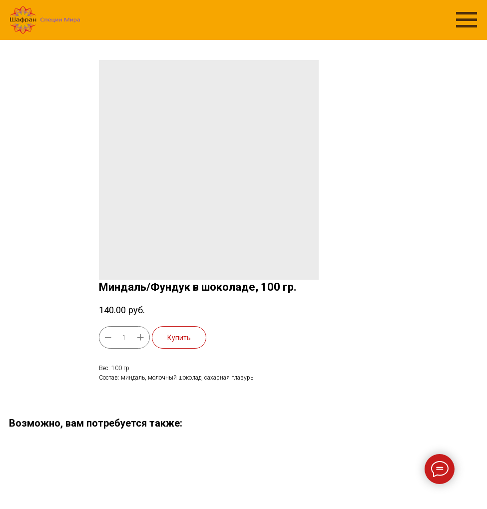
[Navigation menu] (466, 20)
